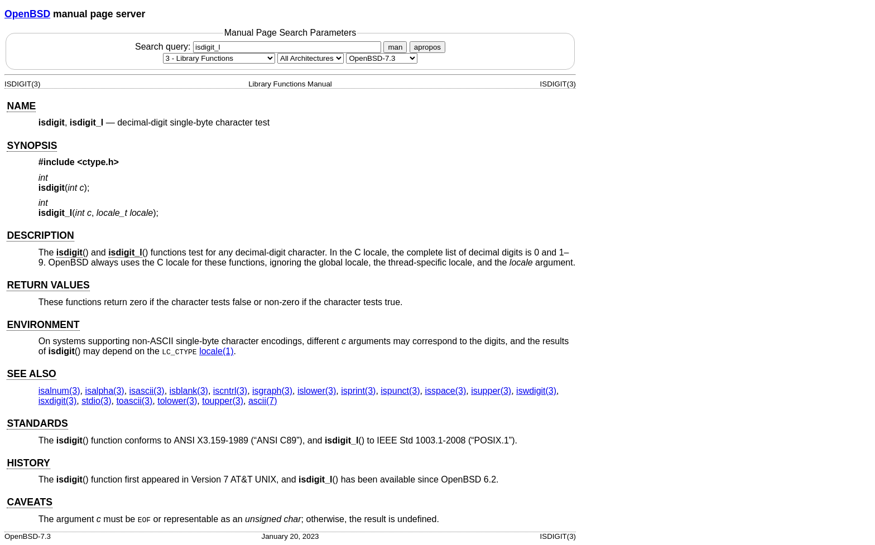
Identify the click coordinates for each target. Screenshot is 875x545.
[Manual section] (219, 58)
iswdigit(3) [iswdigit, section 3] (536, 391)
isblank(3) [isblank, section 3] (189, 391)
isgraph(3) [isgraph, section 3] (272, 391)
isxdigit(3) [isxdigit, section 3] (57, 401)
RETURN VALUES (48, 285)
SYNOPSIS (32, 145)
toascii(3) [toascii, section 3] (134, 401)
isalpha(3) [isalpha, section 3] (104, 391)
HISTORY (28, 463)
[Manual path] (381, 58)
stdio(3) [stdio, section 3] (96, 401)
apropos (427, 47)
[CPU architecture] (310, 58)
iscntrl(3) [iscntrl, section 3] (230, 391)
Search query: (259, 46)
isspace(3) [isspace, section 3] (445, 391)
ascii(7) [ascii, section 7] (262, 401)
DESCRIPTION (40, 235)
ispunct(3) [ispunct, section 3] (400, 391)
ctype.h (98, 162)
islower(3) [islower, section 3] (316, 391)
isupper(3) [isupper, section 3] (491, 391)
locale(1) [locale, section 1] (216, 351)
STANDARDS (37, 423)
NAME (21, 106)
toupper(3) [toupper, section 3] (222, 401)
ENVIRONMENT (43, 324)
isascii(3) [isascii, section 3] (147, 391)
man (395, 47)
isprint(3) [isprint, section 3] (358, 391)
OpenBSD (27, 14)
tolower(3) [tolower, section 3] (177, 401)
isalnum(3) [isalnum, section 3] (59, 391)
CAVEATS (29, 502)
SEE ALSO (31, 373)
